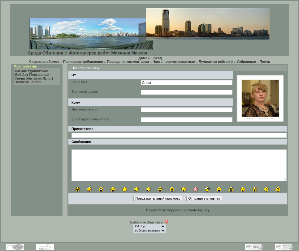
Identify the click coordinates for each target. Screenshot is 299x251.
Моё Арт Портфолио (32, 74)
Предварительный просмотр (158, 198)
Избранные (246, 61)
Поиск (265, 61)
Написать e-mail (28, 82)
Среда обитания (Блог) (34, 78)
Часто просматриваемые (174, 61)
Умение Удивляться (31, 71)
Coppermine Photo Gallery (188, 210)
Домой (144, 58)
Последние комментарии (128, 61)
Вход (158, 58)
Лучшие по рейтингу (216, 61)
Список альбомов (44, 61)
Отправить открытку (204, 198)
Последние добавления (83, 61)
